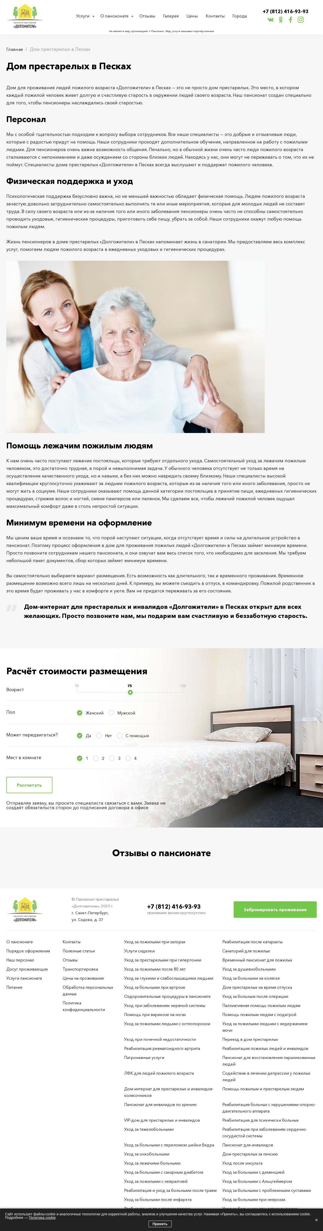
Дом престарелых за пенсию (250, 1153)
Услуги (84, 16)
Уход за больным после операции (255, 996)
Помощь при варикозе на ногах (155, 1014)
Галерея (172, 16)
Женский (94, 712)
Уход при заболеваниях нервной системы (164, 1005)
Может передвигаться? (32, 735)
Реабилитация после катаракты (252, 941)
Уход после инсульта (242, 1163)
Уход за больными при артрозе (154, 987)
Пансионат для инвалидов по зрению (160, 1104)
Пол (10, 712)
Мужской (126, 712)
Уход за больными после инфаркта (158, 1199)
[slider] (130, 692)
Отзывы (149, 16)
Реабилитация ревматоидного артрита (162, 1048)
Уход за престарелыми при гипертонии (162, 959)
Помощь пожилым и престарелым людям (263, 1088)
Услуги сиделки (139, 950)
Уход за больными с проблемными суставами (266, 1190)
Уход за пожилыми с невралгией (155, 1181)
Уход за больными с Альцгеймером (257, 1181)
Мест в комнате (23, 757)
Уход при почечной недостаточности (160, 1039)
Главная (15, 49)
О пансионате (115, 16)
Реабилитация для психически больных (260, 1120)
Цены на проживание (83, 978)
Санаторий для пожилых (246, 950)
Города (238, 16)
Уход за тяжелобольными (149, 1129)
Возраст (15, 689)
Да (88, 735)
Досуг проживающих (27, 969)
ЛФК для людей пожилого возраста (159, 1073)
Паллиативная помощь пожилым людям (261, 1005)
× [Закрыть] (316, 1219)
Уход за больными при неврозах (253, 1199)
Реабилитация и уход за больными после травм (170, 1190)
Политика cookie (42, 1218)
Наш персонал (20, 959)
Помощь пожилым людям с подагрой (259, 1014)
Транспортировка (80, 969)
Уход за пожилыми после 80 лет (155, 969)
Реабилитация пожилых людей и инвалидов (265, 1048)
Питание (14, 987)
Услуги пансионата (24, 978)
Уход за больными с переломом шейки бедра (169, 1144)
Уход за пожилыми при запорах (154, 941)
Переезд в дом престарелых (250, 1039)
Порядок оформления (28, 950)
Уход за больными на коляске (251, 978)
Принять (160, 1224)
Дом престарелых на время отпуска (257, 987)
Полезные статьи (79, 950)
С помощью (137, 735)
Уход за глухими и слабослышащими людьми (168, 978)
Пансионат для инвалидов (247, 1144)
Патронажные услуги (144, 1057)
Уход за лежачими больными (152, 1163)
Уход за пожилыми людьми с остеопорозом (167, 1023)
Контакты (215, 16)
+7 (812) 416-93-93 (285, 11)
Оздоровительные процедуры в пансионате (167, 996)
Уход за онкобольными (146, 1153)
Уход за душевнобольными (249, 969)
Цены (193, 16)
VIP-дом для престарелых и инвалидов (162, 1120)
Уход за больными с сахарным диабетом (163, 1172)
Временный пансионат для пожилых (257, 959)
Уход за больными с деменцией (253, 1172)
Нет (108, 735)
